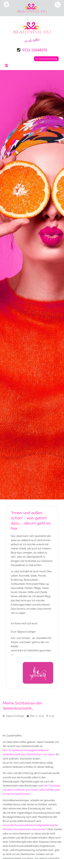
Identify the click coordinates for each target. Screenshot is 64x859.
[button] (6, 4)
